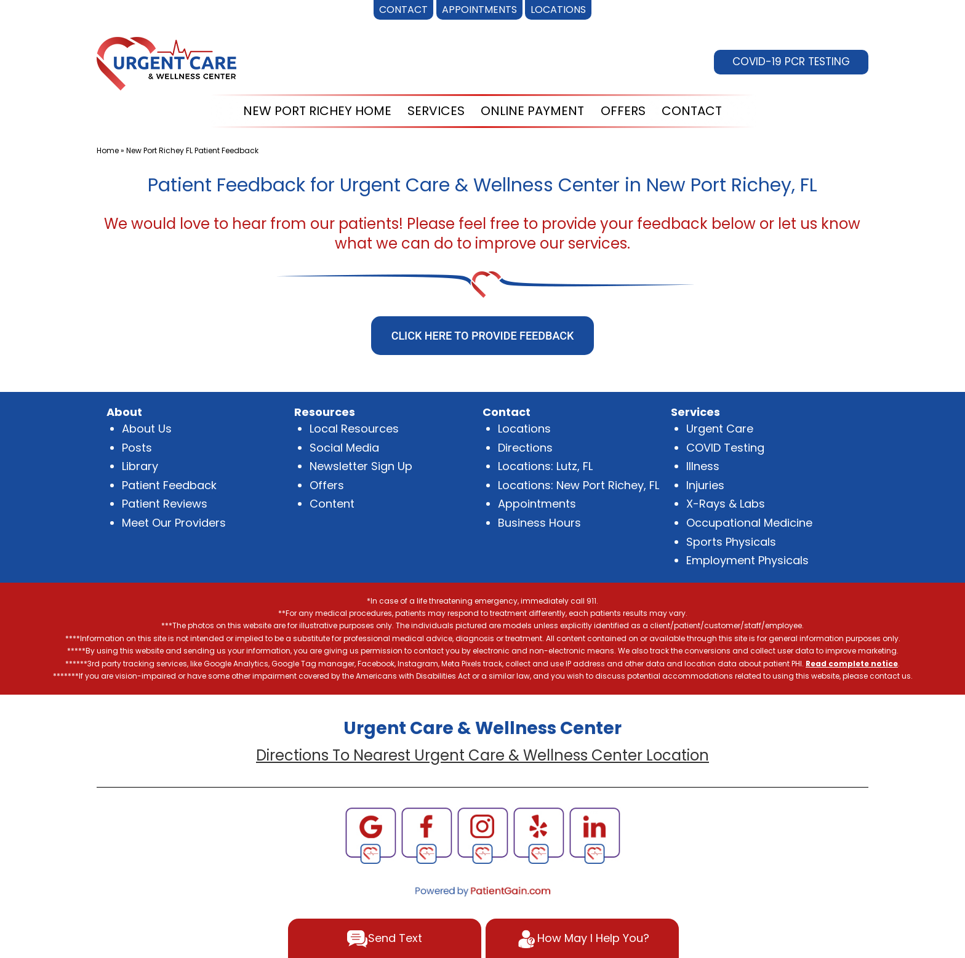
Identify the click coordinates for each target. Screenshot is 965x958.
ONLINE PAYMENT (532, 110)
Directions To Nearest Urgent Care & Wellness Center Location (482, 755)
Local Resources (354, 428)
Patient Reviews (164, 503)
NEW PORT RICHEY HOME (317, 110)
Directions (525, 447)
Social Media (344, 447)
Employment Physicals (747, 560)
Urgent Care (719, 428)
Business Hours (539, 522)
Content (332, 503)
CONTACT (692, 110)
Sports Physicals (731, 541)
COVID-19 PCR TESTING (791, 61)
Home (108, 150)
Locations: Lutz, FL (545, 466)
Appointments (537, 503)
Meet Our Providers (174, 522)
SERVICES (436, 110)
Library (140, 466)
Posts (137, 447)
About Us (147, 428)
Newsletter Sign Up (361, 466)
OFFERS (623, 110)
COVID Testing (725, 447)
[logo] (166, 62)
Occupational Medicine (749, 522)
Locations (524, 428)
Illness (702, 466)
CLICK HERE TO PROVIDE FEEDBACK (482, 335)
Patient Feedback (169, 485)
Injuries (705, 485)
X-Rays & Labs (725, 503)
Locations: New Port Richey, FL (578, 485)
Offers (327, 485)
